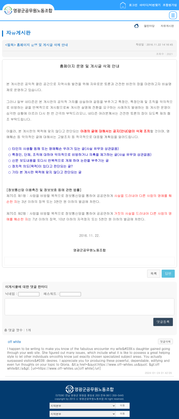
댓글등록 (163, 321)
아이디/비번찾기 (150, 5)
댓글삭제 (165, 341)
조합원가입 (170, 5)
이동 (122, 405)
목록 (153, 273)
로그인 (133, 5)
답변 (168, 273)
